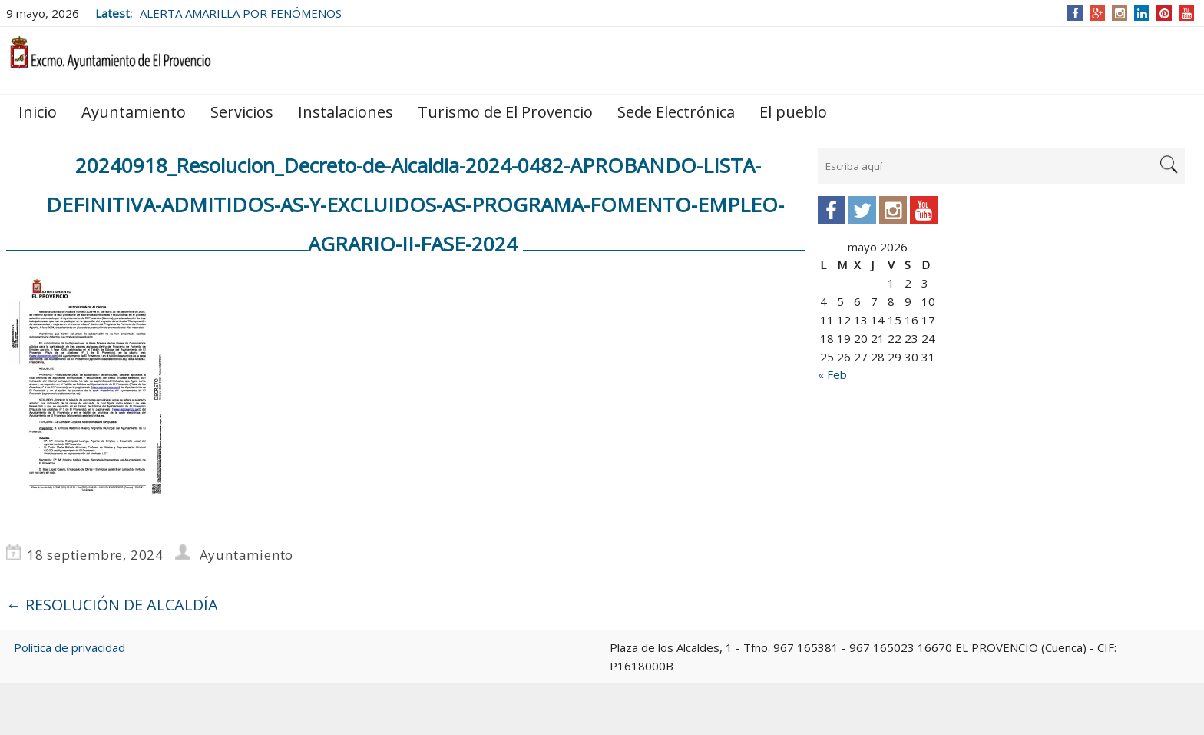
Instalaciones (345, 111)
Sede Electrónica (676, 111)
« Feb (832, 374)
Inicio (37, 111)
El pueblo (793, 111)
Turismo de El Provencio (505, 111)
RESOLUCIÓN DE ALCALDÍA (112, 604)
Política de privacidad (69, 647)
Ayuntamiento (133, 111)
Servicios (241, 111)
